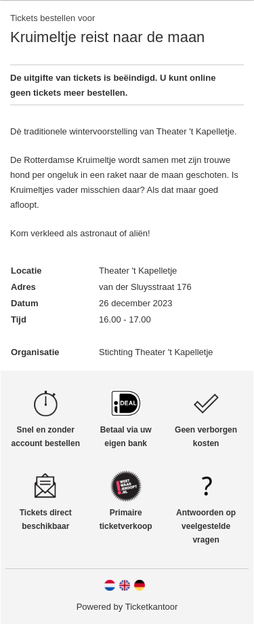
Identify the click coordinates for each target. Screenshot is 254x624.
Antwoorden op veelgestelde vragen (206, 526)
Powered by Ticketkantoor (127, 607)
